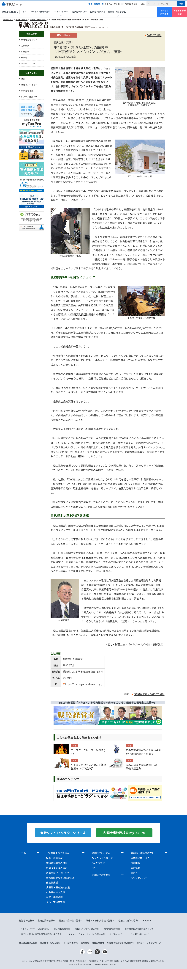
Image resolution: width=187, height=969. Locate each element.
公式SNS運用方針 (112, 929)
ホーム (25, 11)
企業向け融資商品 (97, 11)
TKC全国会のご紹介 (28, 942)
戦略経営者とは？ (29, 39)
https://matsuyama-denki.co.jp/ (83, 684)
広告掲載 (25, 51)
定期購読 (25, 45)
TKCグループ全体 (112, 4)
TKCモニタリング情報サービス (85, 479)
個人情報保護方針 (62, 929)
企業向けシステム (79, 11)
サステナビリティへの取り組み (35, 929)
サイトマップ (116, 934)
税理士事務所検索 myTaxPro (120, 942)
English (147, 920)
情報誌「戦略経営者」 (38, 19)
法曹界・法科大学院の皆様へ (100, 920)
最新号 (24, 57)
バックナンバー (28, 63)
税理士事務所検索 (179, 12)
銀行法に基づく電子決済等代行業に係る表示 (41, 934)
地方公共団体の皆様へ (129, 920)
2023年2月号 (154, 35)
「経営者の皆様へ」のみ (134, 4)
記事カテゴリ (31, 72)
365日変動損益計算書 (81, 314)
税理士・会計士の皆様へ (71, 920)
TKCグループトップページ (149, 942)
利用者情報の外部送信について (139, 929)
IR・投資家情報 (70, 942)
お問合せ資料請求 (164, 12)
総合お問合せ (98, 942)
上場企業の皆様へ (46, 920)
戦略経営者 (32, 33)
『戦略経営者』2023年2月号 (149, 694)
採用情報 (85, 942)
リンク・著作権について (138, 934)
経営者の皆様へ (10, 12)
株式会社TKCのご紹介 (50, 942)
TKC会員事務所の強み (40, 11)
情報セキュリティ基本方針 (87, 929)
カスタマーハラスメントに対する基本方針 (85, 934)
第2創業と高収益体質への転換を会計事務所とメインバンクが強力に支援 (76, 19)
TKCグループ (8, 19)
